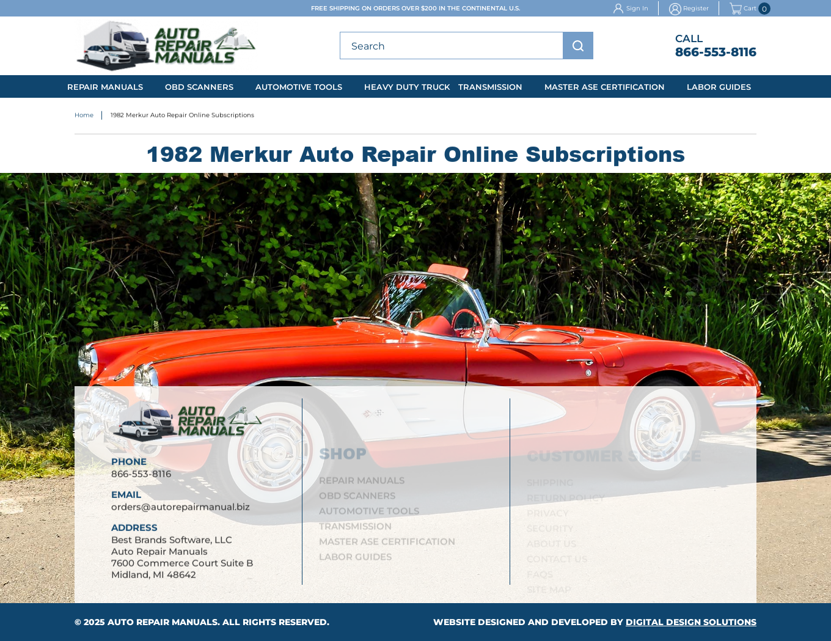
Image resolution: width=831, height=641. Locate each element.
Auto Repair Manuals (163, 622)
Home (84, 116)
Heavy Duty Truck (407, 87)
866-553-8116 (715, 52)
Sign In (637, 8)
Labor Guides (719, 87)
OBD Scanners (199, 87)
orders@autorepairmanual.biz (180, 507)
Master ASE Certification (604, 87)
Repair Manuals (105, 87)
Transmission (490, 87)
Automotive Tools (298, 87)
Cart (743, 8)
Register (696, 8)
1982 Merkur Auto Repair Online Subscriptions (182, 116)
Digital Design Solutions (691, 622)
